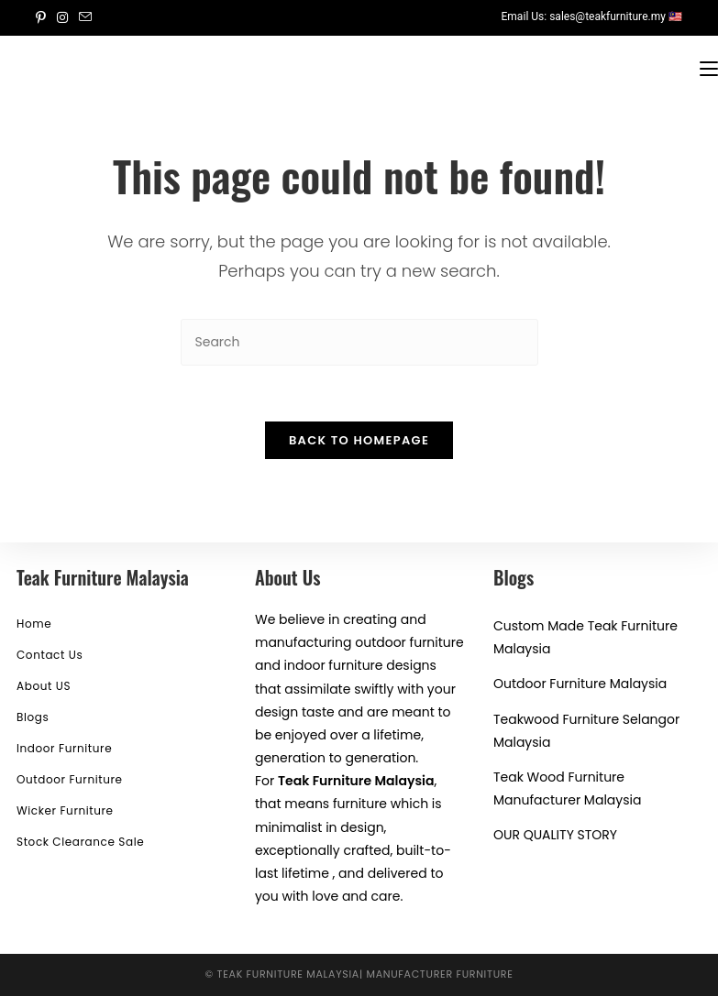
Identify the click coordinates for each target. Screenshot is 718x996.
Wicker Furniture (65, 810)
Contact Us (50, 654)
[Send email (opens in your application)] (85, 17)
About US (44, 686)
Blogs (33, 717)
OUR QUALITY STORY (555, 835)
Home (34, 623)
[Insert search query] (359, 342)
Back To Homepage (359, 440)
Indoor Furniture (64, 748)
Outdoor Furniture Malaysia (580, 683)
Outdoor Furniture (70, 779)
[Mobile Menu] (709, 68)
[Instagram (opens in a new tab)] (62, 17)
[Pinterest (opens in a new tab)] (43, 17)
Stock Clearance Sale (80, 841)
